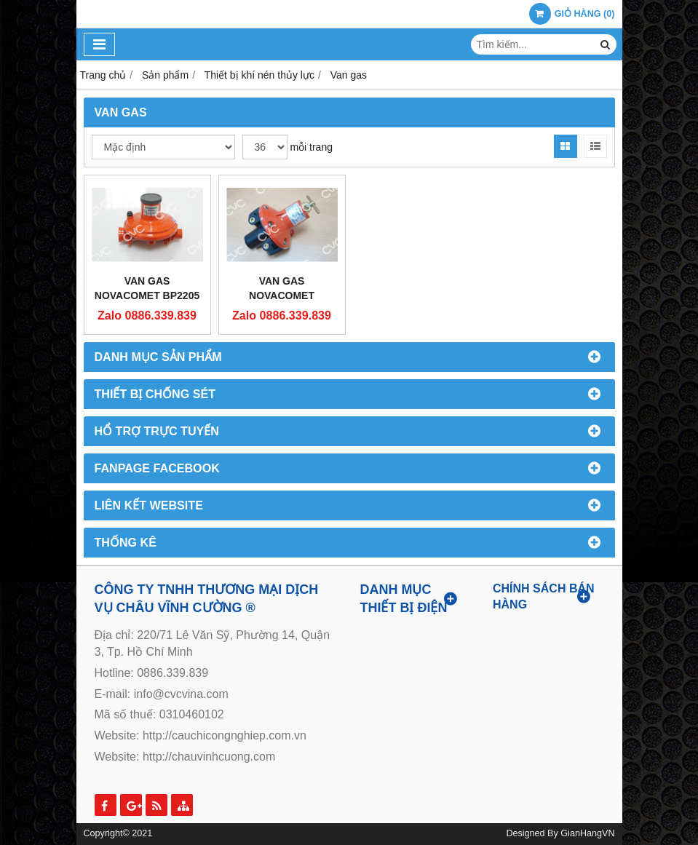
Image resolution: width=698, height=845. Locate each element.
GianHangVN (587, 833)
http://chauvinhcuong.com (209, 756)
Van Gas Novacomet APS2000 (281, 295)
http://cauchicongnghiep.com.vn (224, 735)
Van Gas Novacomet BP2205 (147, 288)
